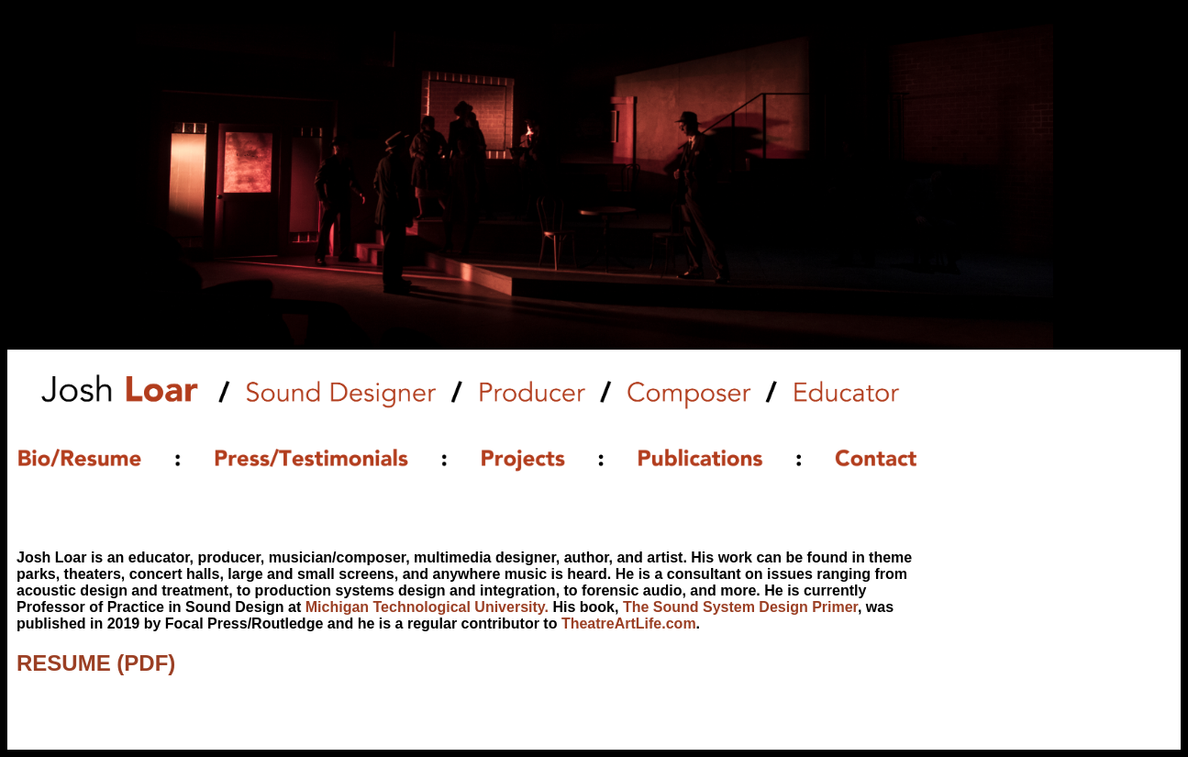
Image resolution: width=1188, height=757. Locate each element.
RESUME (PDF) (96, 663)
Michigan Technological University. (427, 607)
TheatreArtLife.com (628, 623)
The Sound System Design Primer (740, 607)
